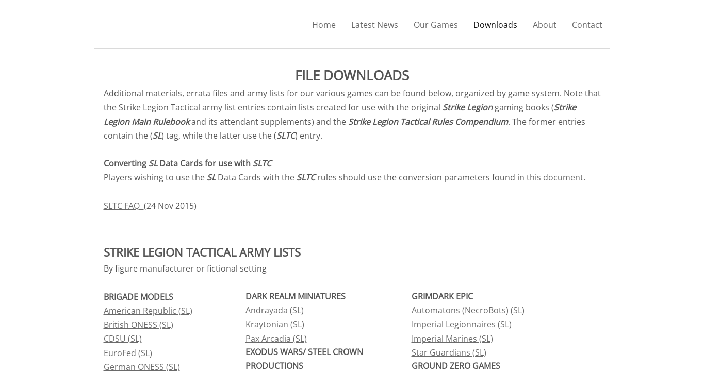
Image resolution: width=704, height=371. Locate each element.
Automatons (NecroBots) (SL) (468, 310)
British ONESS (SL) (138, 324)
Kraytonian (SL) (274, 324)
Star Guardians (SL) (449, 352)
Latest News (374, 24)
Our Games (436, 24)
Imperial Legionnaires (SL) (462, 324)
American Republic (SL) (148, 310)
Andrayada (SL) (274, 310)
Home (324, 24)
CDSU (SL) (123, 338)
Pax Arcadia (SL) (276, 338)
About (544, 24)
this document (555, 177)
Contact (587, 24)
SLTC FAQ (124, 205)
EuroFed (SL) (128, 353)
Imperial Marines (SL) (452, 338)
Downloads (495, 24)
